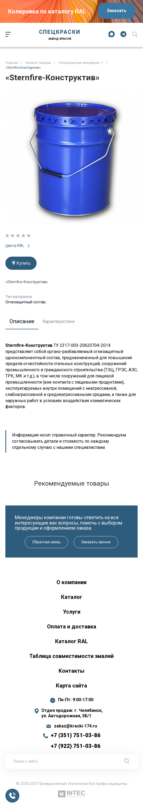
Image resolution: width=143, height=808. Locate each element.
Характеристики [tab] (58, 321)
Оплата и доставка (71, 626)
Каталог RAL (71, 641)
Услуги (71, 612)
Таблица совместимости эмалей (71, 656)
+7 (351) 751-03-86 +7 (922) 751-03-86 (76, 741)
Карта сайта (71, 685)
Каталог (71, 597)
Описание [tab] (21, 321)
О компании (71, 582)
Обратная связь (46, 542)
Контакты (71, 671)
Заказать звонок (96, 542)
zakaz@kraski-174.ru (75, 726)
